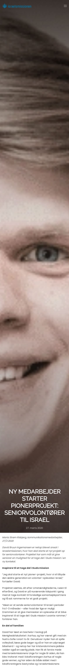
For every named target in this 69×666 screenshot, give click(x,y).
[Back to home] (16, 6)
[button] (65, 6)
